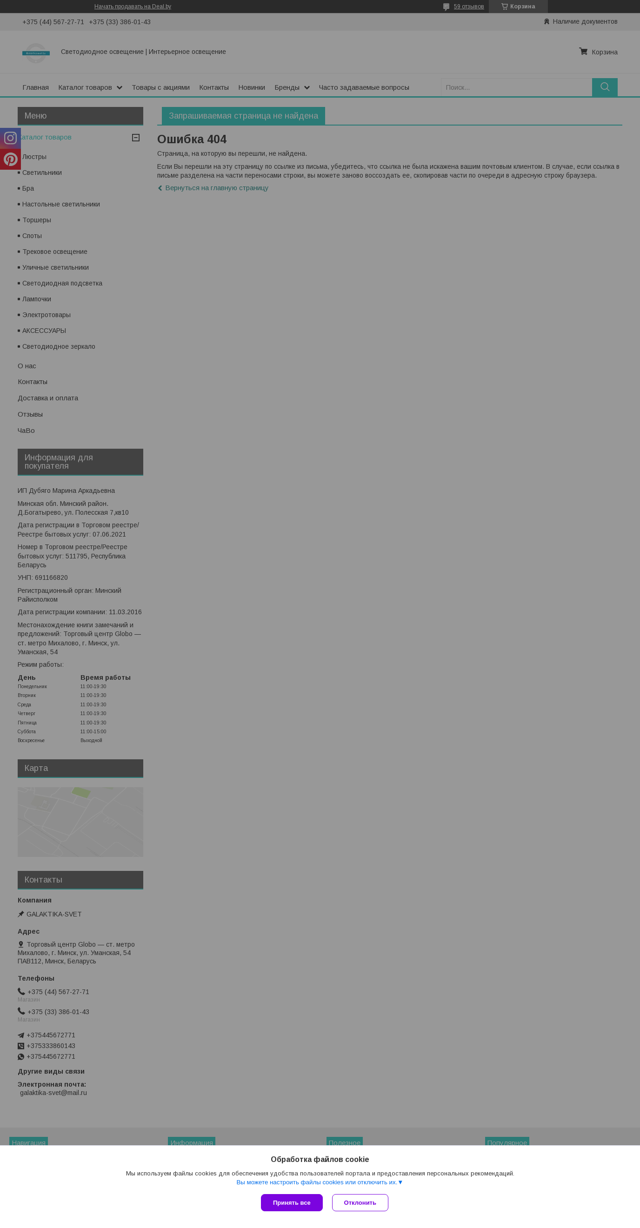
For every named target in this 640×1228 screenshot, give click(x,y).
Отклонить (360, 1202)
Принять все (292, 1202)
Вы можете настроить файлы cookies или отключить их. (316, 1182)
